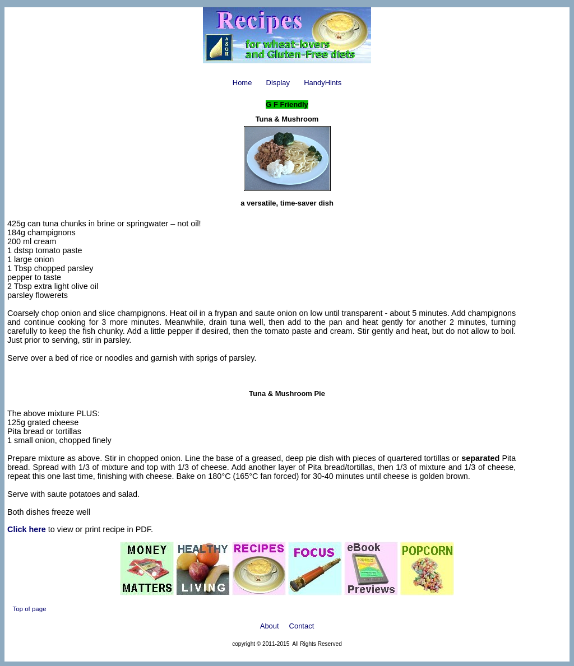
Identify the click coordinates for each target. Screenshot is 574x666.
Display (278, 82)
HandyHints (322, 82)
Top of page (29, 609)
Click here (26, 529)
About (269, 626)
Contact (301, 626)
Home (242, 82)
